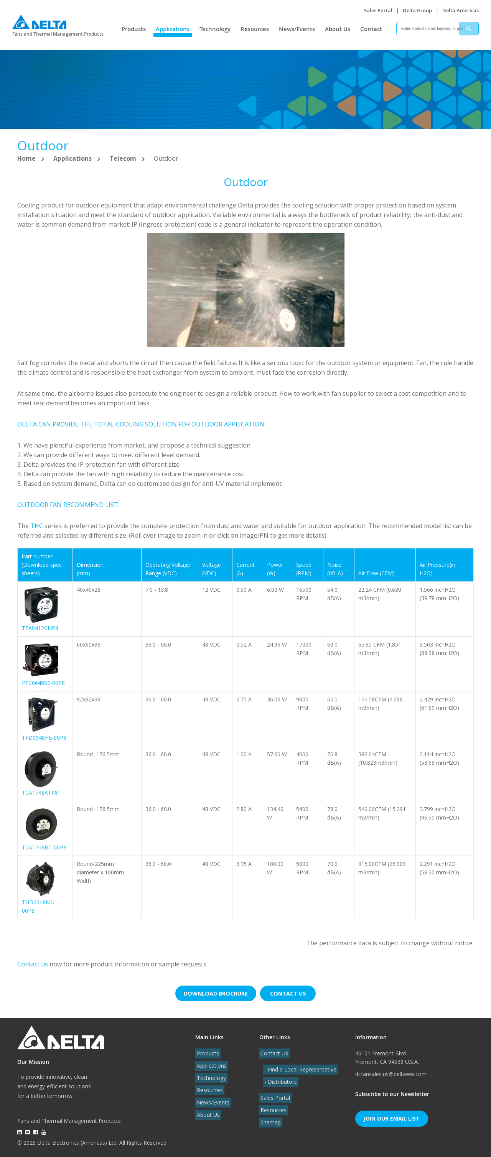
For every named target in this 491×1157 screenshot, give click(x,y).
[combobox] (437, 28)
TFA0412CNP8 (40, 628)
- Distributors (279, 1079)
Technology (215, 29)
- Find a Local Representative (299, 1067)
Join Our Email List (392, 1116)
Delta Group (417, 10)
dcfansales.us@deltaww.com (391, 1072)
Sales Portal (378, 10)
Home (27, 158)
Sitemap (269, 1120)
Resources (255, 29)
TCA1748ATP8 (40, 792)
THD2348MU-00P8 (39, 906)
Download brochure (214, 992)
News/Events (297, 29)
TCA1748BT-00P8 (44, 847)
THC (36, 526)
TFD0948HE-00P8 (44, 737)
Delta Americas (460, 10)
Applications (172, 29)
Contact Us (273, 1051)
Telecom (123, 158)
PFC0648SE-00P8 (43, 682)
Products (134, 29)
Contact (371, 29)
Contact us (33, 964)
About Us (337, 29)
